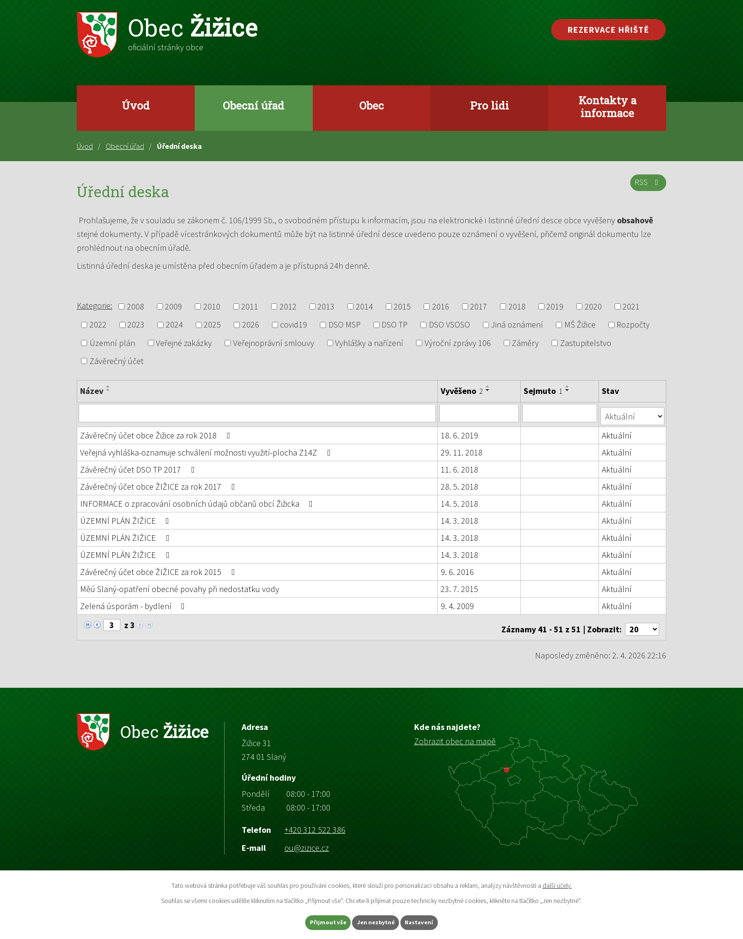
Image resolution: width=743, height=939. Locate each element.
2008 (135, 306)
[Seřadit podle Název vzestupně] (108, 386)
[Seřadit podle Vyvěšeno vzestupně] (488, 386)
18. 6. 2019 (460, 432)
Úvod (136, 105)
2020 (593, 306)
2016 (440, 306)
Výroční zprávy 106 (458, 342)
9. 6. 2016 (457, 568)
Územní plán (112, 342)
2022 (98, 324)
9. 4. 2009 (457, 602)
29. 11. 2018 (462, 449)
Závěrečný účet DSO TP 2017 (139, 466)
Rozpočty (633, 324)
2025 (212, 324)
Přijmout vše (314, 921)
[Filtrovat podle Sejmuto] (560, 413)
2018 (517, 306)
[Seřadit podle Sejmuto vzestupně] (568, 386)
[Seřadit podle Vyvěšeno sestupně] (488, 390)
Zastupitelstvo (585, 342)
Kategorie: (94, 305)
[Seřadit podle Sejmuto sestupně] (568, 390)
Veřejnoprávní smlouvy (273, 342)
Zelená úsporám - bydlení (134, 602)
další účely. (557, 883)
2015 (402, 306)
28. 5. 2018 (460, 483)
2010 (211, 306)
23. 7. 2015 (460, 585)
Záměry (525, 342)
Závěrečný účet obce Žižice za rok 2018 (157, 432)
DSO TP (394, 324)
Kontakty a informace (607, 106)
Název (91, 390)
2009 (173, 306)
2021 (631, 306)
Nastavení (433, 921)
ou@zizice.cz (306, 840)
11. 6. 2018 (460, 466)
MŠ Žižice (580, 324)
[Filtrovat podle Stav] (632, 412)
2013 (326, 306)
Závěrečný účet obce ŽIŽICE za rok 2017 (159, 483)
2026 (250, 324)
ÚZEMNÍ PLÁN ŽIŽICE (126, 517)
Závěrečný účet (117, 361)
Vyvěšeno (462, 390)
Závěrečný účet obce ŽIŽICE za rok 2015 (159, 568)
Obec (371, 105)
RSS (646, 187)
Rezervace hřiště (608, 29)
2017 (478, 306)
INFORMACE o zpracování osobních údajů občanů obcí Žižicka (198, 500)
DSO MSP (344, 324)
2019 (554, 306)
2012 (288, 306)
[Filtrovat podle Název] (257, 413)
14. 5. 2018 (460, 500)
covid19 (293, 324)
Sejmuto (543, 390)
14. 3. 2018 (460, 517)
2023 (136, 324)
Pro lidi (489, 105)
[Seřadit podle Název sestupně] (108, 390)
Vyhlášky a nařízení (369, 342)
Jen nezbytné (376, 921)
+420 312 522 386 (314, 822)
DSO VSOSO (449, 324)
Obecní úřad (253, 105)
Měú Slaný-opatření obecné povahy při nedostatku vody (179, 585)
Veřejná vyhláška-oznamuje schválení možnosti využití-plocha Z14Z (207, 449)
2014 (364, 306)
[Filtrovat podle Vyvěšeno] (479, 413)
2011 (249, 306)
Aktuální (618, 432)
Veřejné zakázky (184, 342)
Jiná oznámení (517, 324)
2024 (174, 324)
